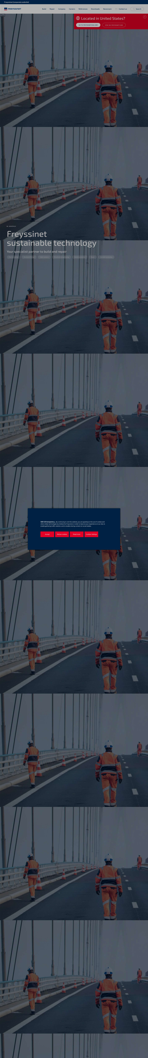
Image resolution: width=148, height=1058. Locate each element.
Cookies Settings (91, 534)
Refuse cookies (62, 534)
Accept (47, 534)
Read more (76, 534)
